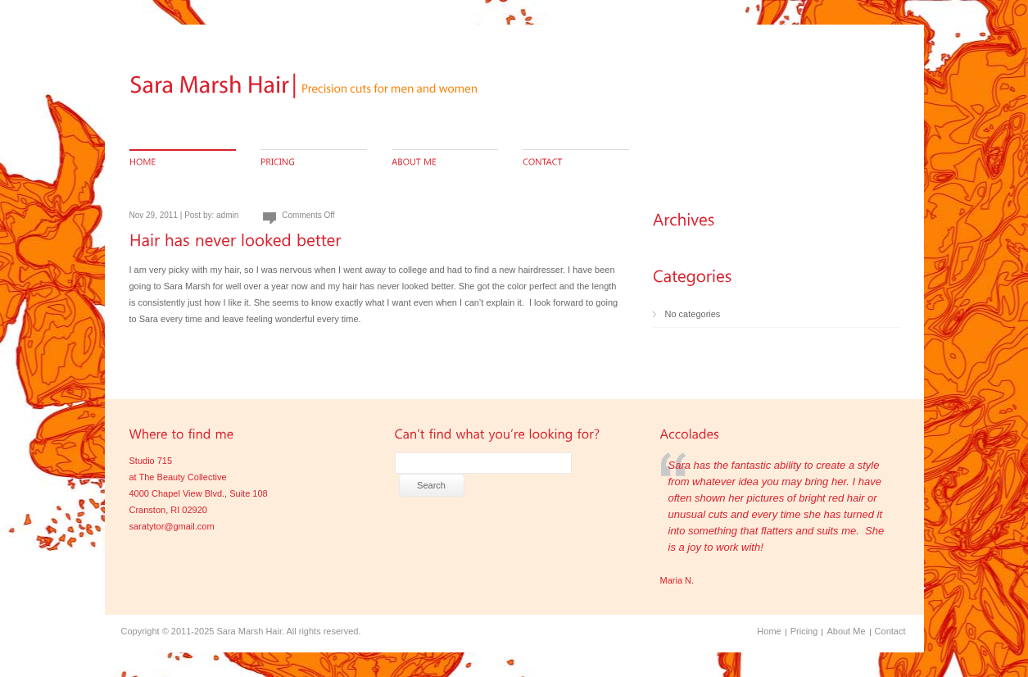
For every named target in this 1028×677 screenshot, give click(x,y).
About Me (845, 631)
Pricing (804, 631)
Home (769, 631)
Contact (890, 631)
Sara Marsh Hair (248, 631)
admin (227, 215)
